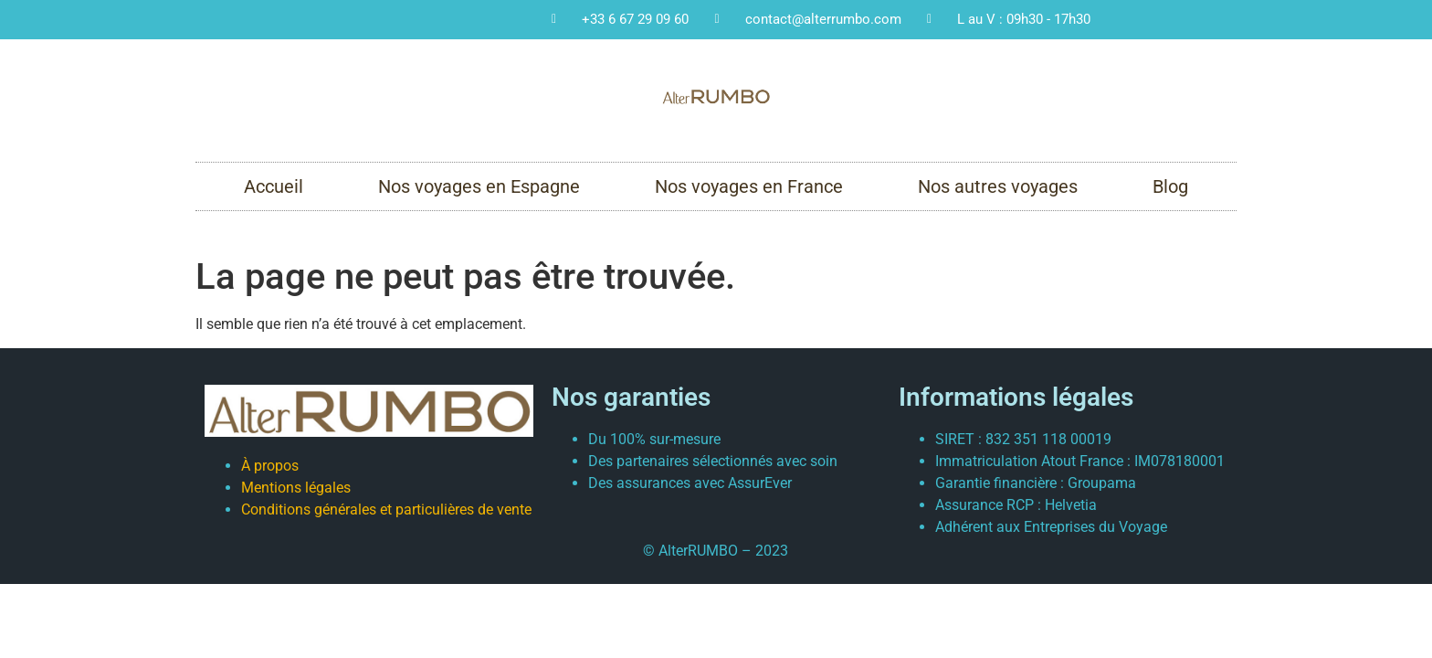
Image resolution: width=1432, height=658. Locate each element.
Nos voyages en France (749, 186)
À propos (270, 465)
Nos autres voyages (998, 186)
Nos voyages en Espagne (479, 186)
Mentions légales (296, 487)
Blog (1170, 186)
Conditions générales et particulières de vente (386, 509)
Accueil (273, 186)
